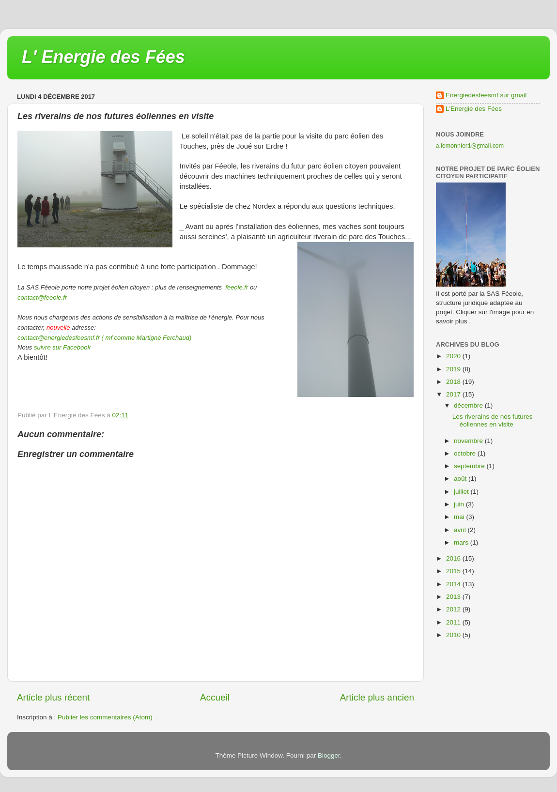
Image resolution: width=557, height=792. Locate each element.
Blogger (329, 755)
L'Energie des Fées (474, 108)
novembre (469, 440)
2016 (454, 558)
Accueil (215, 697)
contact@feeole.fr (42, 297)
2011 (454, 622)
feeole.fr (236, 287)
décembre (469, 405)
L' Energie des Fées (103, 57)
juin (460, 504)
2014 (454, 584)
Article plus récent (53, 697)
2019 (454, 369)
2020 (454, 356)
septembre (470, 466)
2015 (454, 571)
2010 (454, 635)
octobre (466, 453)
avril (461, 529)
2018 (454, 381)
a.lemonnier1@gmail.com (470, 145)
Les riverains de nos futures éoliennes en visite (492, 420)
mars (462, 542)
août (461, 478)
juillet (462, 491)
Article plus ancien (377, 697)
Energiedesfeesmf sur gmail (486, 95)
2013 (454, 596)
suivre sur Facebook (62, 347)
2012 (454, 609)
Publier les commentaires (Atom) (105, 717)
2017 (454, 394)
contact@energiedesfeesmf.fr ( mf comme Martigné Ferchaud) (104, 337)
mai (460, 516)
